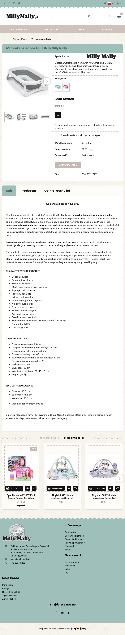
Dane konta (7, 585)
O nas (80, 30)
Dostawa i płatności (74, 536)
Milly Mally (70, 565)
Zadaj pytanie (68, 165)
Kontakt (108, 30)
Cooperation (71, 532)
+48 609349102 (5, 4)
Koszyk (5, 588)
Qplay (67, 569)
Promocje (52, 30)
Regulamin (70, 546)
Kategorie (19, 30)
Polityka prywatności (75, 542)
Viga (67, 572)
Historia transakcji (11, 592)
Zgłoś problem (9, 595)
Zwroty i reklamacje (74, 539)
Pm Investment (72, 562)
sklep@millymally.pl (20, 559)
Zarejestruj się (9, 599)
